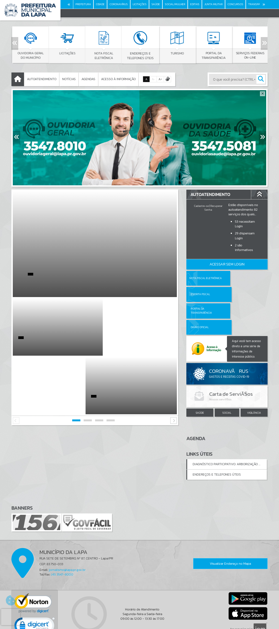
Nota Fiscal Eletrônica (205, 278)
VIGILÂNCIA (254, 380)
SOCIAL (226, 380)
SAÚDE (200, 380)
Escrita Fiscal (241, 278)
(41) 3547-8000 (62, 541)
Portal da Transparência (201, 294)
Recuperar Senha (213, 208)
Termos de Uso (139, 619)
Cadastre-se (201, 206)
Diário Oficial (240, 294)
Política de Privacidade (139, 623)
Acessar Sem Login (227, 264)
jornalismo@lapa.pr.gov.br (67, 536)
